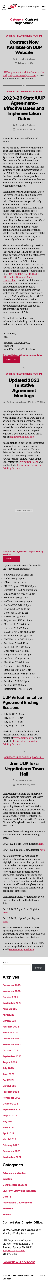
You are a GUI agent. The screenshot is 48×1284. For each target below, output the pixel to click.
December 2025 (12, 985)
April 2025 (8, 1015)
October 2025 (10, 997)
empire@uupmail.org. (22, 436)
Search (6, 962)
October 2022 (10, 1103)
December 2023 (12, 1038)
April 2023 (8, 1080)
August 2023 (10, 1062)
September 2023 (12, 1056)
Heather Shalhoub (27, 59)
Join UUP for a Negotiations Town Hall (24, 769)
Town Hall (38, 757)
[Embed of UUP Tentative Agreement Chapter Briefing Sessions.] (24, 510)
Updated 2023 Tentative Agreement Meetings (24, 387)
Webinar (7, 1214)
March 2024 (9, 1020)
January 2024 (10, 1032)
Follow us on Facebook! (19, 1262)
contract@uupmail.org (21, 949)
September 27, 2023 (26, 129)
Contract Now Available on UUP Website (24, 47)
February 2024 (11, 1026)
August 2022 (10, 1115)
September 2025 (12, 1003)
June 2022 (8, 1127)
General (37, 36)
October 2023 (10, 1050)
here (40, 843)
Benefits (7, 1179)
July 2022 (8, 1121)
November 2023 (12, 1044)
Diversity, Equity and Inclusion (19, 1190)
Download (11, 359)
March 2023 (9, 1086)
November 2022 (11, 1097)
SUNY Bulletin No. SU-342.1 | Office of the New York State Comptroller (21, 277)
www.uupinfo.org (28, 462)
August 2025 (10, 1009)
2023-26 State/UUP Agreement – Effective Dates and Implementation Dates (24, 108)
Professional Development (17, 1202)
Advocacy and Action (14, 1173)
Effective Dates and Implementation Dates (22, 355)
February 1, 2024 (25, 63)
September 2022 (12, 1109)
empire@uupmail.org (14, 1250)
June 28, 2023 (38, 402)
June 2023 (8, 1074)
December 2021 (11, 1151)
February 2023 (11, 1092)
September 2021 (12, 1157)
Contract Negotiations (19, 36)
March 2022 (9, 1139)
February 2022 (11, 1145)
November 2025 (12, 991)
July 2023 (8, 1068)
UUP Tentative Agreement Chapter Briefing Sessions (23, 552)
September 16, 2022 (26, 784)
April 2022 (8, 1133)
